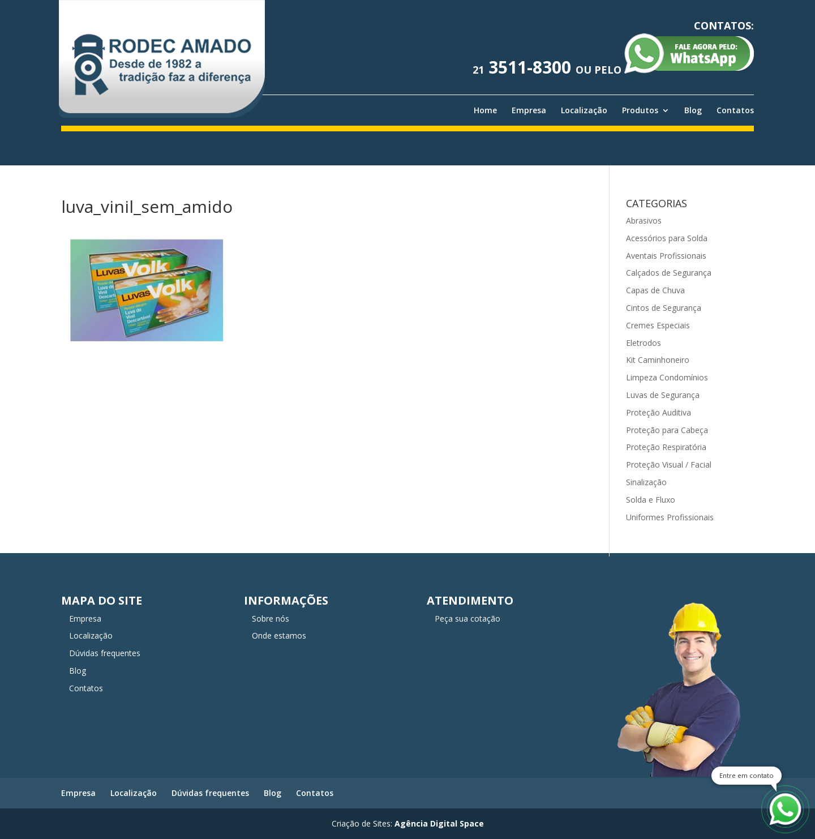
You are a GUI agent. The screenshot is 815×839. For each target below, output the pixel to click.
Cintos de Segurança (663, 307)
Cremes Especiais (658, 325)
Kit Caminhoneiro (657, 359)
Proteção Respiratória (666, 447)
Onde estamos (279, 635)
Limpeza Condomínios (667, 377)
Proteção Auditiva (658, 412)
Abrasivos (644, 220)
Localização (584, 110)
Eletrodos (643, 342)
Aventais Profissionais (666, 255)
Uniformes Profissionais (670, 517)
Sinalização (646, 482)
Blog (693, 110)
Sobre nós (270, 618)
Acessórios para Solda (666, 238)
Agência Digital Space (439, 823)
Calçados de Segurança (668, 272)
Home (485, 110)
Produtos (640, 110)
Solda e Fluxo (650, 499)
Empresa (529, 110)
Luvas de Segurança (663, 394)
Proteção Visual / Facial (668, 464)
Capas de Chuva (655, 290)
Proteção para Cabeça (667, 430)
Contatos (735, 110)
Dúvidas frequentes (104, 653)
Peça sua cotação (467, 618)
